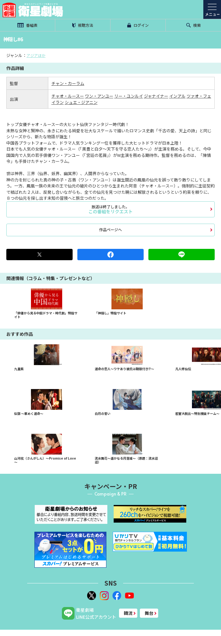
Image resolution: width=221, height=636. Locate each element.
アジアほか (36, 55)
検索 (193, 25)
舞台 (149, 613)
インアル (177, 96)
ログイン (138, 25)
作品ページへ (110, 229)
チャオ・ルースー (67, 96)
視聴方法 (82, 25)
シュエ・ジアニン (81, 102)
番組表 (27, 25)
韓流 (128, 613)
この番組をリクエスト (110, 209)
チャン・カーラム (67, 83)
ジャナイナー (156, 96)
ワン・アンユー (99, 96)
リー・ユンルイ (128, 96)
